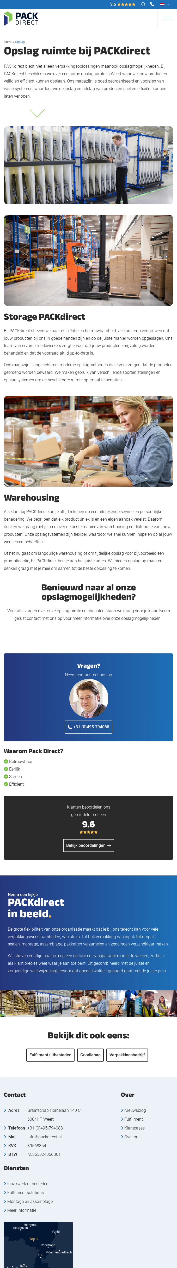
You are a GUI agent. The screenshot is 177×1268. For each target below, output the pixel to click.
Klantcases (134, 1128)
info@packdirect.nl (44, 1136)
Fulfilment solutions (25, 1192)
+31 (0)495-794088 (88, 726)
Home (8, 42)
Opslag (20, 42)
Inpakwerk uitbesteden (27, 1183)
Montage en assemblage (30, 1201)
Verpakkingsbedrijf (127, 1054)
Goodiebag (90, 1054)
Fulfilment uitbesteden (50, 1054)
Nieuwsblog (135, 1110)
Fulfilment (133, 1119)
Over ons (132, 1136)
